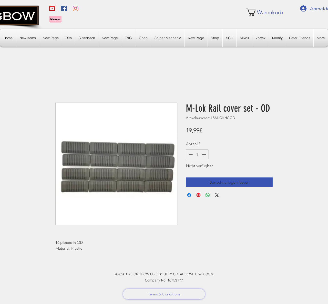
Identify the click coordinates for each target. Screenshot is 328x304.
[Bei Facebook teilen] (189, 195)
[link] (260, 12)
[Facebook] (64, 8)
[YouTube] (52, 8)
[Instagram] (75, 8)
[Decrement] (190, 154)
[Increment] (204, 154)
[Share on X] (217, 195)
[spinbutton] (197, 154)
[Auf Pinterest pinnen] (198, 195)
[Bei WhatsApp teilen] (208, 195)
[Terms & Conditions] (164, 294)
